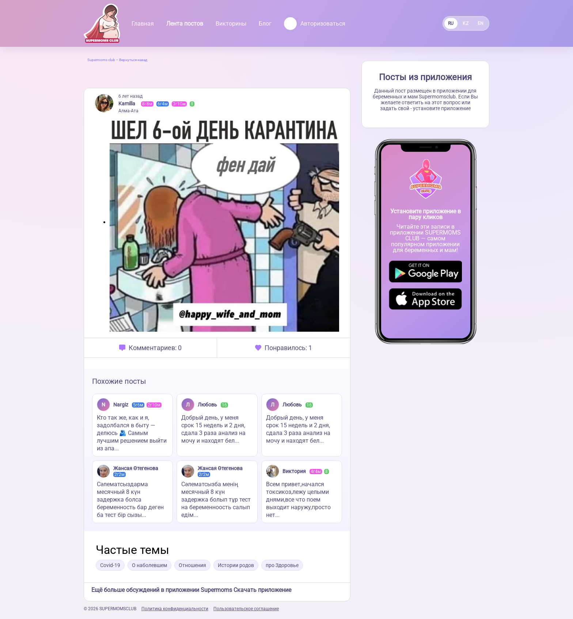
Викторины (231, 23)
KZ (465, 23)
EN (481, 23)
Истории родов (236, 565)
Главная (143, 23)
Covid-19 (110, 565)
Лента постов (184, 23)
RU (451, 23)
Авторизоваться (314, 23)
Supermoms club (101, 60)
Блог (265, 23)
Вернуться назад (133, 60)
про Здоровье (282, 565)
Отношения (192, 565)
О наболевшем (149, 565)
